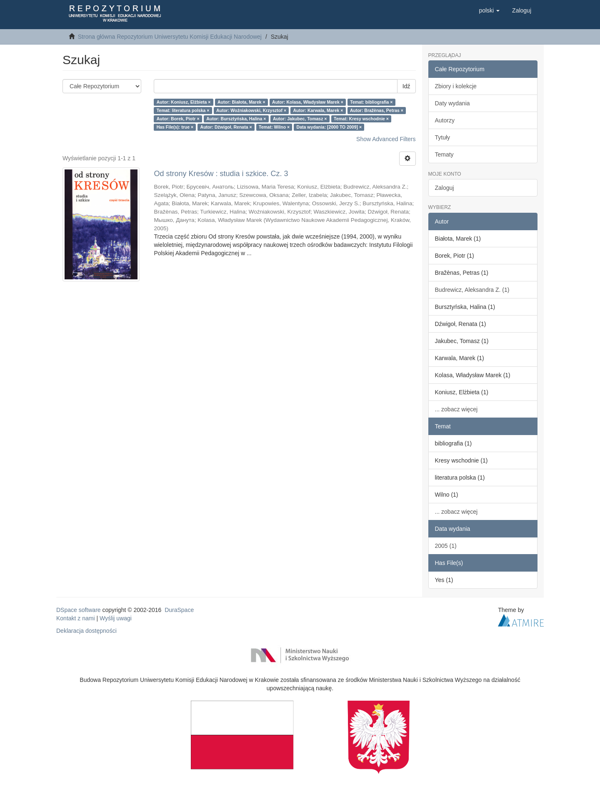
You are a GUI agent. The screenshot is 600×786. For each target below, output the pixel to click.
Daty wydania (452, 103)
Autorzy (445, 120)
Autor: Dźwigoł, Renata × (226, 126)
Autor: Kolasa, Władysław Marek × (307, 101)
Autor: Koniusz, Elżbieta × (184, 101)
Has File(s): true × (175, 126)
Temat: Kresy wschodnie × (361, 118)
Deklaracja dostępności (86, 630)
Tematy (444, 154)
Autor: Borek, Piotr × (178, 118)
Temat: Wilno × (274, 126)
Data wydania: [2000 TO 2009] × (329, 126)
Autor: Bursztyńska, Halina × (236, 118)
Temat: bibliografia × (371, 101)
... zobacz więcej (456, 409)
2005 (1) (446, 545)
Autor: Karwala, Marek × (318, 110)
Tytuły (442, 137)
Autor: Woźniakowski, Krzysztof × (251, 110)
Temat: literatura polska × (183, 110)
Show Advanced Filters (385, 139)
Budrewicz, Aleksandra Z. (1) (472, 289)
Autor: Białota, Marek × (241, 101)
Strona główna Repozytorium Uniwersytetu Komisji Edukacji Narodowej (170, 36)
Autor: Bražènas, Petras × (376, 110)
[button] (489, 10)
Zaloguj (444, 187)
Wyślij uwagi (116, 618)
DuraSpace (179, 610)
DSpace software (78, 610)
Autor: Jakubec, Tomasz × (300, 118)
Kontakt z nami (75, 618)
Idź (406, 86)
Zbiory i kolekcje (456, 86)
